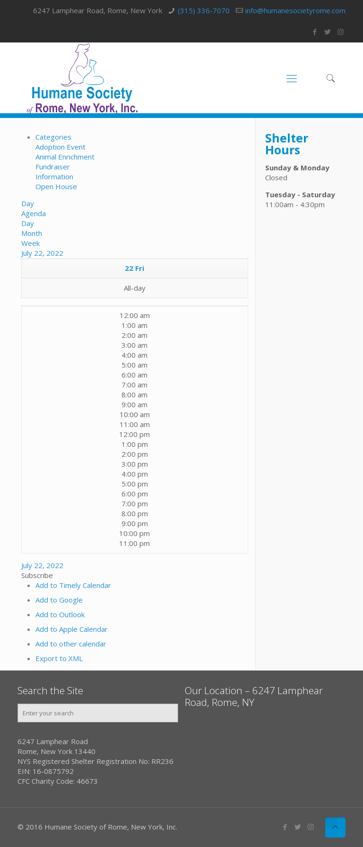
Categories (53, 137)
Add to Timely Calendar (73, 585)
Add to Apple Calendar (71, 629)
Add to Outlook (60, 614)
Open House (56, 186)
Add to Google (59, 599)
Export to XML (59, 658)
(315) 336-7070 (204, 10)
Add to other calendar (70, 643)
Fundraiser (52, 166)
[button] (37, 575)
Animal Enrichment (65, 156)
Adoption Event (60, 146)
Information (54, 176)
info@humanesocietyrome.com (295, 10)
